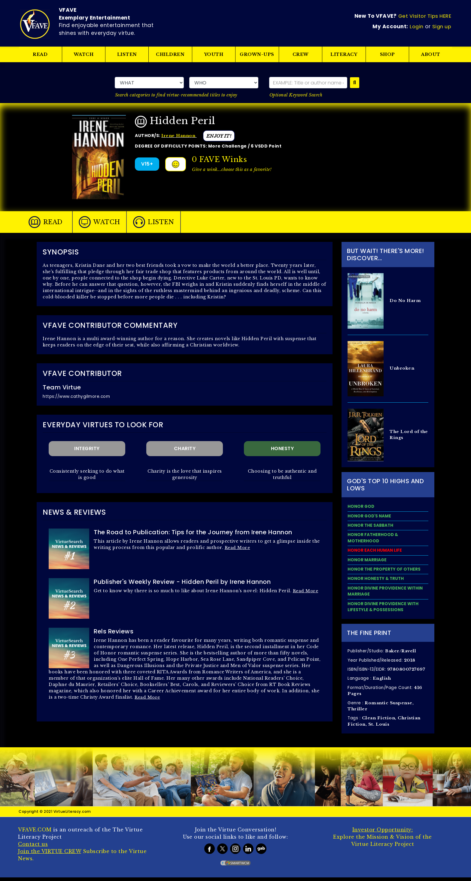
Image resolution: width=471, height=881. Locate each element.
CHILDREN (170, 54)
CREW (301, 54)
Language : (370, 681)
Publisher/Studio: (383, 653)
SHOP (387, 54)
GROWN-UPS (257, 54)
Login (416, 26)
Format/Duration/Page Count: (386, 693)
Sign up (442, 26)
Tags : (385, 724)
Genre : (381, 709)
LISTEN (127, 54)
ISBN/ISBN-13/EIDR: (387, 672)
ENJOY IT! (221, 136)
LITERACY (344, 54)
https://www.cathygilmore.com (78, 396)
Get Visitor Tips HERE (425, 16)
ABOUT (430, 54)
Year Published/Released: (382, 662)
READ (40, 54)
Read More (238, 547)
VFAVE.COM (35, 833)
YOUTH (213, 54)
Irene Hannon (179, 135)
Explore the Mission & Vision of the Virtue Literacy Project (382, 840)
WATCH (84, 54)
